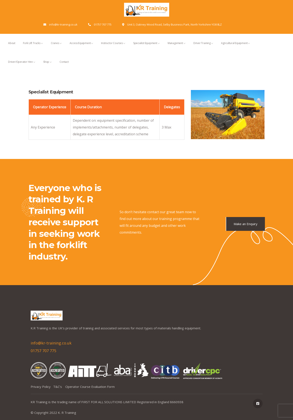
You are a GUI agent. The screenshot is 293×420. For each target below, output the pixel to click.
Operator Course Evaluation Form (90, 386)
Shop (47, 65)
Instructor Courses (113, 47)
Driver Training (203, 47)
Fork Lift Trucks (33, 47)
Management (177, 47)
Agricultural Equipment (235, 47)
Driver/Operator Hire (22, 65)
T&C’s (59, 386)
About (11, 47)
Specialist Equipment (146, 47)
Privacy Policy (42, 386)
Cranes (56, 47)
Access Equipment (82, 47)
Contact (64, 65)
